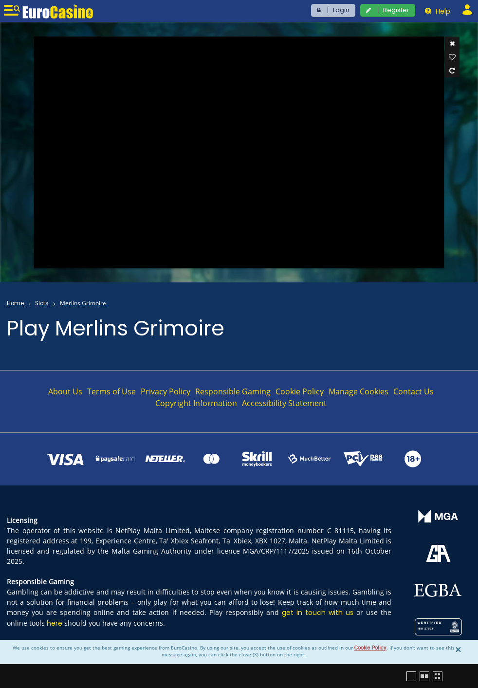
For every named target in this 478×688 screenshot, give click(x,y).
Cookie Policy (370, 648)
